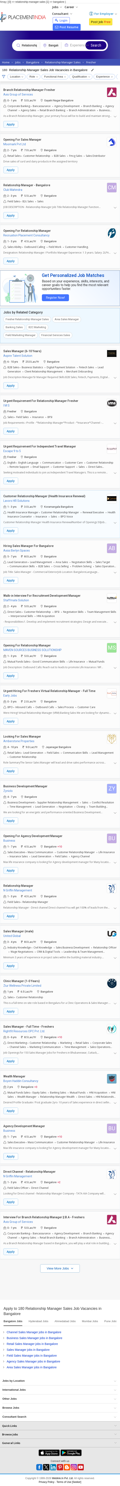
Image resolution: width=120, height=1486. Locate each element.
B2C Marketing (37, 327)
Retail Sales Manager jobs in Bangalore (32, 1344)
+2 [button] (59, 1182)
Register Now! (55, 297)
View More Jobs (58, 1268)
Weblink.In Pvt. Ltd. (62, 1478)
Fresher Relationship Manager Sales (27, 319)
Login (61, 20)
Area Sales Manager (67, 319)
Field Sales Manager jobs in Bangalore (32, 1355)
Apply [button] (11, 124)
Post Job (101, 22)
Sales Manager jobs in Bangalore (28, 1349)
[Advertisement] (60, 1285)
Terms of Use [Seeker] (68, 1482)
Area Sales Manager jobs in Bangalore (32, 1367)
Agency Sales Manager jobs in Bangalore (33, 1361)
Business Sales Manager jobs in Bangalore (34, 1338)
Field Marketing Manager (20, 335)
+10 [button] (60, 846)
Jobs (57, 7)
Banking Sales (14, 327)
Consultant (62, 14)
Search (96, 45)
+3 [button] (35, 1086)
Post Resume (66, 27)
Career (71, 7)
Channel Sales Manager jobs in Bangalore (34, 1332)
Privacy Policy (46, 1482)
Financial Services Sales (55, 335)
